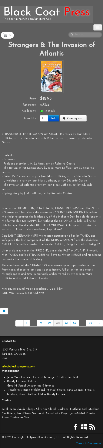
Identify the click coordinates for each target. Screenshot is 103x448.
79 (49, 323)
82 (74, 323)
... (33, 323)
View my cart (73, 118)
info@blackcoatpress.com (18, 366)
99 (90, 323)
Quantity (30, 118)
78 (41, 323)
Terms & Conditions (88, 443)
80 (58, 323)
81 (66, 323)
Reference (29, 104)
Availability (29, 111)
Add (53, 118)
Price (32, 98)
